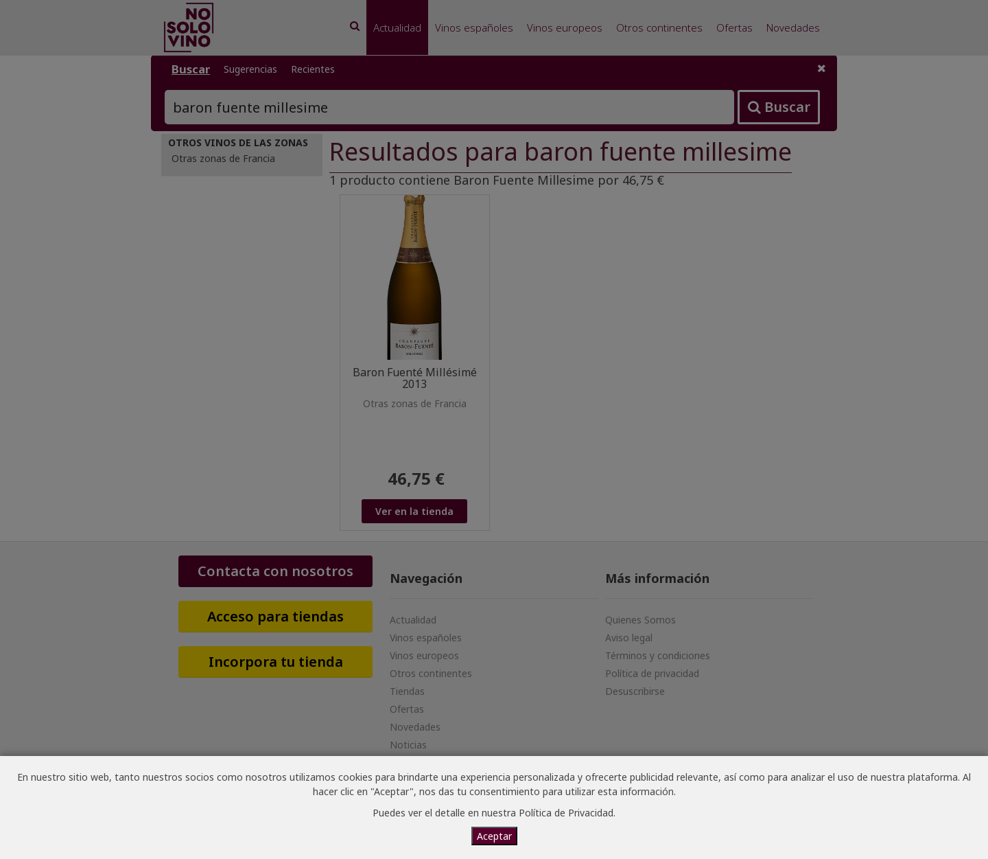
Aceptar (494, 836)
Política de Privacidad (566, 812)
